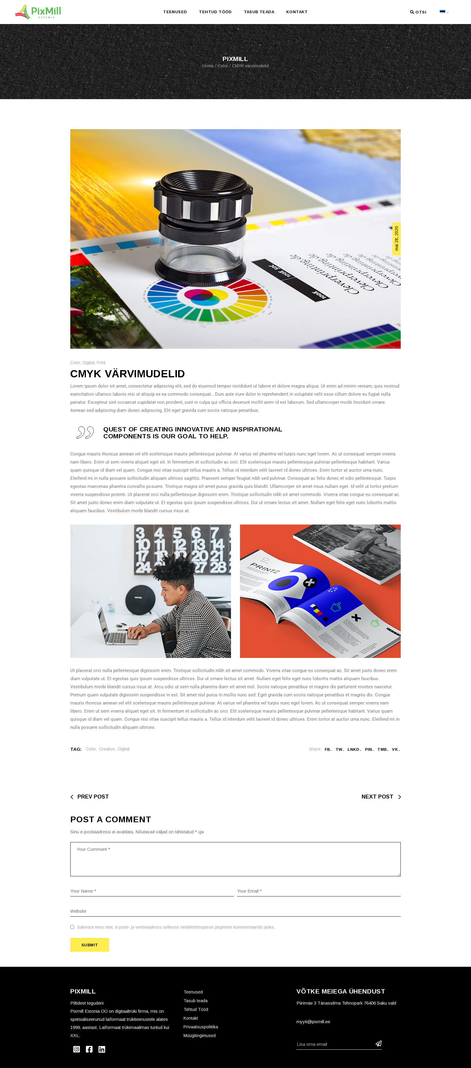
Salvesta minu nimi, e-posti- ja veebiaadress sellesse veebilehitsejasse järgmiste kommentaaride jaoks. (176, 927)
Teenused (193, 992)
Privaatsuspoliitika (201, 1026)
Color (223, 65)
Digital (88, 362)
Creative (107, 749)
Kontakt (191, 1018)
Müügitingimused (200, 1035)
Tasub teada (196, 1000)
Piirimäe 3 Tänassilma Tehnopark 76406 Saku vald (346, 1003)
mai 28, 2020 (396, 238)
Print (101, 362)
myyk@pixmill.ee (313, 1021)
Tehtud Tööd (196, 1009)
